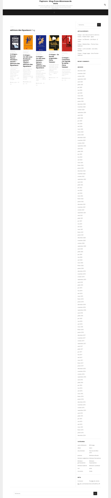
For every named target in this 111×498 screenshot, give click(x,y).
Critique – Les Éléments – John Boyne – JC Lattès (88, 40)
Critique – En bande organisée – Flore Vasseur (54, 58)
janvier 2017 (81, 366)
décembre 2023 (82, 137)
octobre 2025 (81, 76)
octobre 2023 (81, 143)
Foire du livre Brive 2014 (93, 451)
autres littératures (82, 445)
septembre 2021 (82, 212)
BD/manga (92, 445)
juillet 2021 (80, 218)
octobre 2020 (81, 243)
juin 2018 (80, 318)
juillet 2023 (80, 151)
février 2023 (80, 165)
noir (63, 55)
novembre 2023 (81, 140)
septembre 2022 (82, 179)
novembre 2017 (81, 338)
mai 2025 (80, 90)
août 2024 (80, 115)
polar (90, 468)
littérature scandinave (94, 465)
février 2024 (80, 132)
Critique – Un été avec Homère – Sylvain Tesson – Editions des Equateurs (41, 62)
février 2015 (80, 430)
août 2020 (80, 249)
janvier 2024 (81, 134)
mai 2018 (80, 321)
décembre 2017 (82, 335)
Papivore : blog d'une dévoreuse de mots (55, 5)
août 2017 (80, 346)
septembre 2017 (82, 343)
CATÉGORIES (60, 18)
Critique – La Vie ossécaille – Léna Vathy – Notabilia (88, 49)
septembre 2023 (82, 146)
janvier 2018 (81, 332)
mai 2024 (80, 123)
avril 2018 (80, 324)
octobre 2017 (81, 340)
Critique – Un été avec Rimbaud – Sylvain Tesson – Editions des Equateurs (28, 60)
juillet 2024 (80, 118)
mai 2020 (80, 257)
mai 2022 (80, 190)
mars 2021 (80, 229)
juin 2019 (80, 288)
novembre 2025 (81, 73)
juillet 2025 (80, 84)
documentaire (26, 50)
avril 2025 (80, 93)
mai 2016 (80, 388)
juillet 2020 (80, 251)
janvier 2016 (81, 399)
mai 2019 (80, 290)
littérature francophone (13, 52)
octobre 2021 (81, 210)
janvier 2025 (81, 101)
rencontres (80, 471)
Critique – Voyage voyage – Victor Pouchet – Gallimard (88, 54)
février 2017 (80, 363)
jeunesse (80, 455)
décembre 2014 (82, 435)
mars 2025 (80, 95)
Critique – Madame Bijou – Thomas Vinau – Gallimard (88, 45)
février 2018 (80, 329)
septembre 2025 (82, 79)
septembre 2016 (82, 377)
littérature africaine (94, 455)
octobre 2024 (81, 109)
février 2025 (80, 98)
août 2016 (80, 379)
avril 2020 (80, 260)
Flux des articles (94, 481)
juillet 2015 (80, 416)
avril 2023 (80, 160)
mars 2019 (80, 296)
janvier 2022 (81, 201)
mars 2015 (80, 427)
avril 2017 (80, 357)
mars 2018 (80, 327)
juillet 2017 (80, 349)
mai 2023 (80, 157)
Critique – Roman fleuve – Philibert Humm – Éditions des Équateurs (15, 59)
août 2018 (80, 313)
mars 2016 (80, 393)
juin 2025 (80, 87)
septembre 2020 (82, 246)
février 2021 (80, 232)
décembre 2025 (82, 70)
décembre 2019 (82, 271)
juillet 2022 (80, 185)
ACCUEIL (49, 18)
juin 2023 (80, 154)
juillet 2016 (80, 382)
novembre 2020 (81, 240)
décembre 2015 (82, 402)
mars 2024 (80, 129)
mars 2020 (80, 262)
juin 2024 (80, 121)
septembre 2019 (82, 279)
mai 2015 (80, 421)
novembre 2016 (81, 371)
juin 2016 (80, 385)
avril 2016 (80, 391)
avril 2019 (80, 293)
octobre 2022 (81, 176)
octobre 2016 (81, 374)
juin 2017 (80, 352)
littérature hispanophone (93, 462)
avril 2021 (80, 226)
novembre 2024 (81, 107)
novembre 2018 (81, 307)
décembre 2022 (82, 171)
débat (79, 448)
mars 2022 (80, 196)
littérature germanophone (81, 462)
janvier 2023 (81, 168)
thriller (90, 471)
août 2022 (80, 182)
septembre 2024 (82, 112)
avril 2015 (80, 424)
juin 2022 (80, 187)
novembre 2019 (81, 274)
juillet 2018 (80, 315)
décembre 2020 (82, 237)
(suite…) (63, 75)
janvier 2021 (81, 235)
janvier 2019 (81, 301)
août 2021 (80, 215)
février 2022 (80, 198)
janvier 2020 (81, 268)
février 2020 (80, 265)
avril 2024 (80, 126)
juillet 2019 (80, 285)
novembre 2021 (81, 207)
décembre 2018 (82, 304)
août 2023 (80, 148)
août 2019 (80, 282)
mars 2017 (80, 360)
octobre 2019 (81, 276)
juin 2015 (80, 418)
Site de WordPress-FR (94, 484)
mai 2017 (80, 354)
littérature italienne (82, 465)
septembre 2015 (82, 410)
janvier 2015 (81, 432)
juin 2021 (80, 221)
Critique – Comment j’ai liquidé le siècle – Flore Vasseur (66, 62)
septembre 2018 (82, 310)
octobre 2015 (81, 407)
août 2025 (80, 82)
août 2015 (80, 413)
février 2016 (80, 396)
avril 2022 (80, 193)
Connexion (80, 481)
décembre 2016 (82, 368)
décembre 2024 (82, 104)
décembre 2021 (82, 204)
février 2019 (80, 299)
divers (90, 448)
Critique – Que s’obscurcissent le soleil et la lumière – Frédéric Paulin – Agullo (88, 35)
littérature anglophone (83, 458)
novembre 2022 (81, 173)
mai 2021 (80, 224)
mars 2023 (80, 162)
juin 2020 (80, 254)
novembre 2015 (81, 405)
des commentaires (83, 484)
